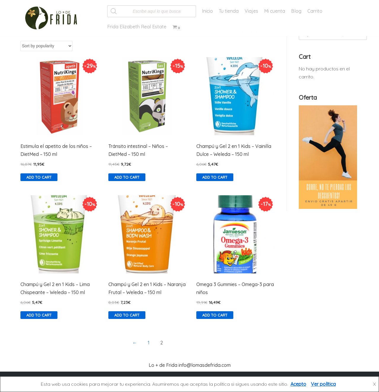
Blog (296, 11)
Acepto (298, 384)
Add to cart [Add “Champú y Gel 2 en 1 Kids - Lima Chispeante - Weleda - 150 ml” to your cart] (39, 315)
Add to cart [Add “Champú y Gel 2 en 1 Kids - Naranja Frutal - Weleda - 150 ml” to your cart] (126, 315)
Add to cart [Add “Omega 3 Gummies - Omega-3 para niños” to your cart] (214, 315)
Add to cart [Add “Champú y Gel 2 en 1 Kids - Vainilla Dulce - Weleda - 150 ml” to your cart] (214, 177)
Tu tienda (229, 11)
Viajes (251, 11)
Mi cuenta (274, 11)
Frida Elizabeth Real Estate (136, 27)
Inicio (207, 11)
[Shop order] (46, 46)
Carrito (314, 11)
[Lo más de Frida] (53, 18)
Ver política (323, 384)
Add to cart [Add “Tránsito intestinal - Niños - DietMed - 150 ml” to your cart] (126, 177)
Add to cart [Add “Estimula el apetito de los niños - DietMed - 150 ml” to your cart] (39, 177)
